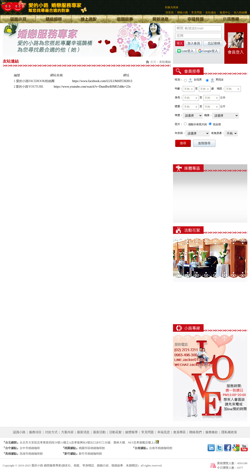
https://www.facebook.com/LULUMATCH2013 (102, 81)
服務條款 (211, 432)
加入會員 (194, 43)
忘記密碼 (214, 43)
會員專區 (179, 432)
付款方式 (51, 432)
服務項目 (35, 432)
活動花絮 (115, 432)
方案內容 (67, 432)
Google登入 (208, 51)
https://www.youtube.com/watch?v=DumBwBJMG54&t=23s (92, 86)
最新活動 (99, 432)
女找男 (198, 79)
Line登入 (185, 51)
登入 (180, 43)
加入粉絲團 (240, 12)
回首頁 (170, 12)
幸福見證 (163, 432)
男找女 (220, 79)
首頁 (153, 62)
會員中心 (225, 12)
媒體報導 (131, 432)
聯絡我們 (195, 432)
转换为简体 (171, 7)
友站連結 (210, 12)
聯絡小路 (182, 12)
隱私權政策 (229, 432)
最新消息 (83, 432)
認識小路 (19, 432)
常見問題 (196, 12)
